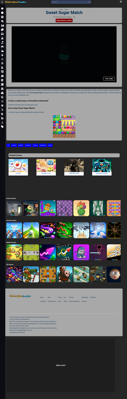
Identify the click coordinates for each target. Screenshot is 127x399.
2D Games (9, 264)
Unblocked (43, 145)
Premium (28, 145)
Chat (59, 301)
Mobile (20, 145)
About (65, 301)
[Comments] (74, 17)
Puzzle (35, 145)
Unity (50, 145)
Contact (84, 301)
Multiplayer (85, 297)
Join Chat (60, 365)
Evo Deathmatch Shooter (102, 173)
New (49, 297)
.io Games (43, 301)
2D (8, 145)
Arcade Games (11, 220)
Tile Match (18, 173)
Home (42, 297)
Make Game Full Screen (64, 20)
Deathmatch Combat (74, 173)
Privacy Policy (52, 301)
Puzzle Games (11, 198)
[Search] (70, 2)
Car (65, 297)
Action (60, 297)
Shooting (93, 297)
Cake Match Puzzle (46, 173)
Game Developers (74, 301)
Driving (71, 297)
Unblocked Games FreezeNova (63, 17)
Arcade (14, 145)
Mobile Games (11, 242)
